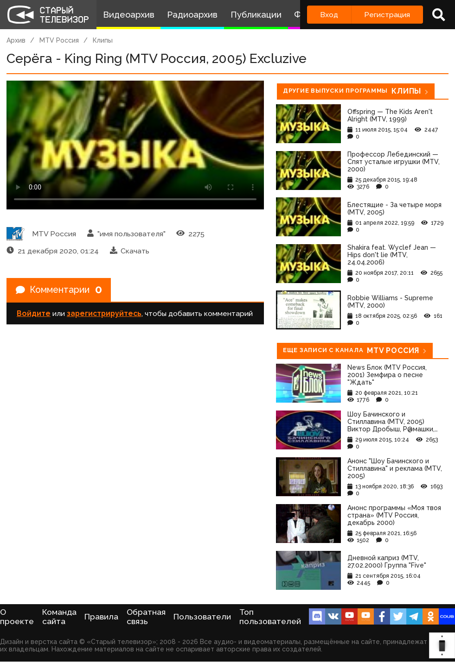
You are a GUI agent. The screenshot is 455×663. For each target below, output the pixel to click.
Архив (16, 40)
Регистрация (387, 14)
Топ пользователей (270, 616)
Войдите (34, 313)
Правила (101, 616)
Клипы (103, 40)
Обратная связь (146, 616)
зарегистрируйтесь (104, 313)
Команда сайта (59, 616)
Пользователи (202, 616)
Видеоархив (128, 14)
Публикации (256, 14)
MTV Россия (59, 40)
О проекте (17, 616)
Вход (329, 14)
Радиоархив (192, 14)
